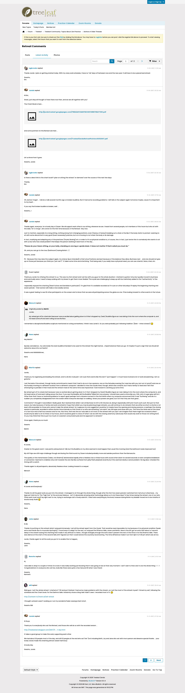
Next (159, 660)
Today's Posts (38, 27)
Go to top (157, 670)
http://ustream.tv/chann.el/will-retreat (39, 597)
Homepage (38, 23)
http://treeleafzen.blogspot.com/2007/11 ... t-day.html (44, 630)
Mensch (32, 303)
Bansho (32, 556)
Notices (50, 23)
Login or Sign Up (156, 2)
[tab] (27, 55)
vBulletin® (92, 681)
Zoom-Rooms (85, 23)
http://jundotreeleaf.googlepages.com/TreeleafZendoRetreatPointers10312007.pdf (73, 139)
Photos (57, 55)
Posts (27, 55)
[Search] (102, 61)
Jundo (31, 90)
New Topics (27, 27)
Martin (32, 367)
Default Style (31, 670)
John (31, 519)
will (30, 585)
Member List (50, 27)
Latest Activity (42, 55)
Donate (98, 23)
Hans (31, 334)
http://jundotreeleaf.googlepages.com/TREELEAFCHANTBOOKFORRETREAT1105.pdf (72, 112)
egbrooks (33, 68)
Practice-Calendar (66, 23)
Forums (25, 23)
